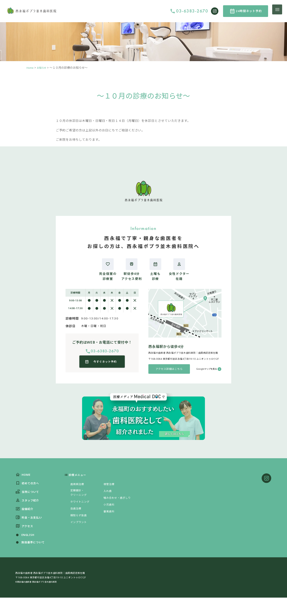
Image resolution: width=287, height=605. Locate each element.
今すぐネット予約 (105, 363)
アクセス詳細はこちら (169, 370)
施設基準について (31, 549)
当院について (28, 495)
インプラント (79, 525)
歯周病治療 (78, 486)
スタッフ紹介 (28, 504)
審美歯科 (110, 513)
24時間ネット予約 (249, 11)
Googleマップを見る (204, 369)
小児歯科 (110, 506)
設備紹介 (25, 514)
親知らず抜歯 (79, 518)
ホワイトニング (81, 505)
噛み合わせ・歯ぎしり (119, 499)
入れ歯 (108, 492)
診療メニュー (79, 476)
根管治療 (110, 486)
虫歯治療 (76, 511)
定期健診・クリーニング (79, 495)
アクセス (25, 532)
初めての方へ (28, 486)
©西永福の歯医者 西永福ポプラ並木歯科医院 (40, 589)
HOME (23, 476)
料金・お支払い (30, 523)
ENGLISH (25, 541)
